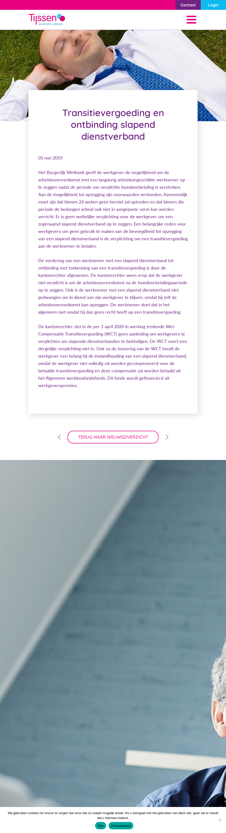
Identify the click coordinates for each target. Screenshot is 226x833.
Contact (188, 4)
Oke (101, 826)
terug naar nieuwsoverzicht (113, 437)
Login (213, 4)
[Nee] (219, 820)
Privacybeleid (121, 826)
